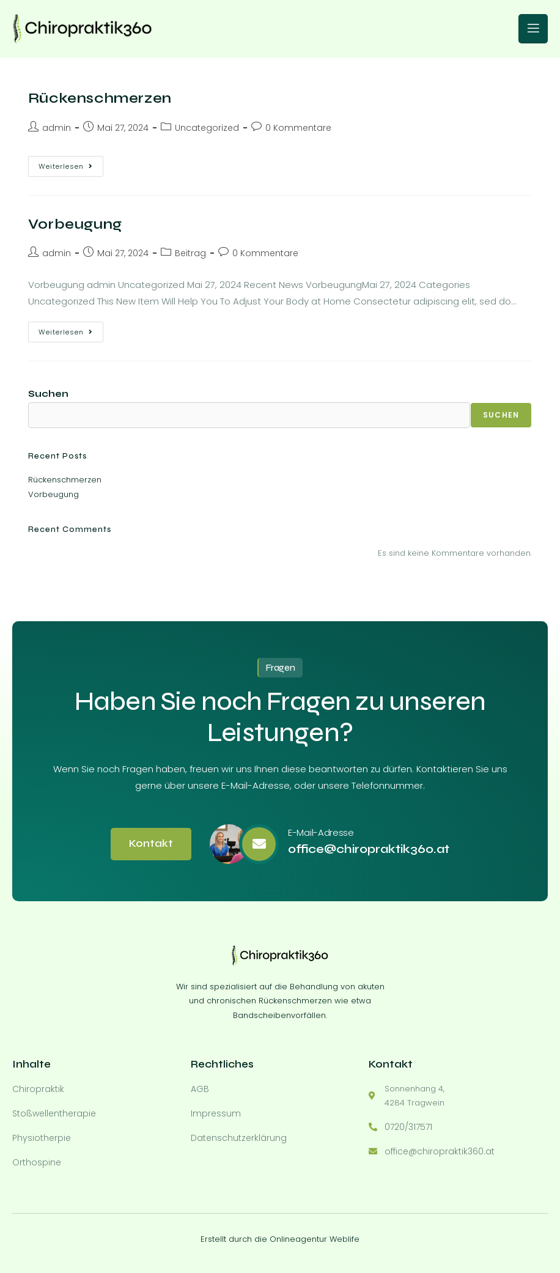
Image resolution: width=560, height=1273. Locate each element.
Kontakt (151, 844)
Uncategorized (207, 128)
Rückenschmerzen (100, 98)
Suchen (48, 393)
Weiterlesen (71, 163)
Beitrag (190, 253)
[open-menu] (533, 28)
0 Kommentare (298, 128)
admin (56, 128)
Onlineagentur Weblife (314, 1235)
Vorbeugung (75, 224)
